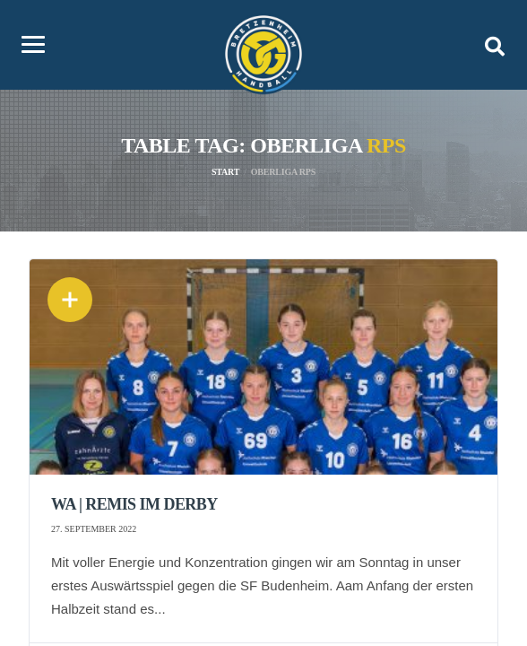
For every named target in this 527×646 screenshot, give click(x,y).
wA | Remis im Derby (134, 504)
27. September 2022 (93, 529)
